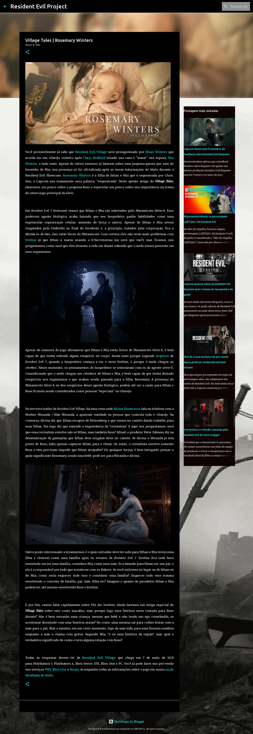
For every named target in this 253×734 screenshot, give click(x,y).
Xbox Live (59, 669)
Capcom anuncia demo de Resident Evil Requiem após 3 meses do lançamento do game (208, 289)
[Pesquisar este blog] (231, 6)
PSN (48, 669)
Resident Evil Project (38, 6)
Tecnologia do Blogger (126, 721)
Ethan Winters (156, 152)
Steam (74, 669)
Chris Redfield (94, 158)
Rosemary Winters (77, 175)
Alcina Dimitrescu (127, 409)
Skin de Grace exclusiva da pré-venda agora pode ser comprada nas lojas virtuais (206, 362)
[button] (27, 52)
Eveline (30, 240)
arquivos (162, 356)
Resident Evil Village (91, 152)
